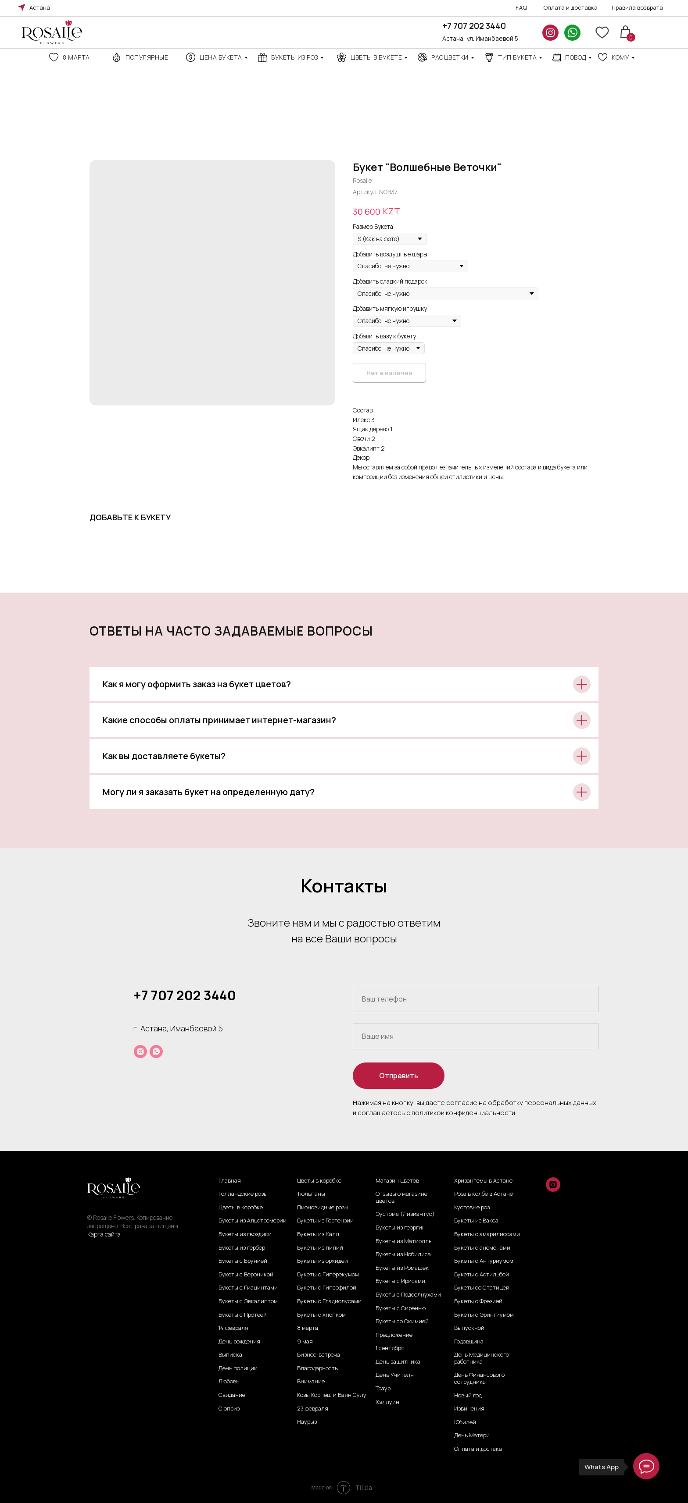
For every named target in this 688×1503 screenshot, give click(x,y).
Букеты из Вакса (476, 1220)
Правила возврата (637, 7)
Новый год (468, 1395)
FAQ (521, 7)
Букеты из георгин (401, 1227)
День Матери (472, 1435)
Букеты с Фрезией (478, 1301)
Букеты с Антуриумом (483, 1261)
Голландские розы (243, 1193)
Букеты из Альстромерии (253, 1220)
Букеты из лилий (320, 1247)
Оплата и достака (478, 1449)
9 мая (305, 1341)
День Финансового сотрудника (479, 1378)
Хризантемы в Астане (483, 1180)
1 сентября (390, 1348)
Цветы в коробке (241, 1207)
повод (575, 57)
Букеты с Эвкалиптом (248, 1301)
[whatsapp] (156, 1051)
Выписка (230, 1354)
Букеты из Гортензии (325, 1220)
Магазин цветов (397, 1180)
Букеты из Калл (318, 1234)
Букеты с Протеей (243, 1314)
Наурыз (307, 1421)
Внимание (311, 1381)
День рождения (239, 1341)
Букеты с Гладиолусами (329, 1301)
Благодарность (317, 1368)
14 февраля (233, 1328)
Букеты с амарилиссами (487, 1234)
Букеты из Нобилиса (403, 1254)
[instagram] (140, 1051)
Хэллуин (387, 1402)
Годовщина (469, 1341)
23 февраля (312, 1408)
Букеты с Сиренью (401, 1308)
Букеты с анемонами (482, 1247)
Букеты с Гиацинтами (248, 1287)
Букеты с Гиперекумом (328, 1274)
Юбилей (465, 1422)
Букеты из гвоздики (245, 1234)
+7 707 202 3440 (474, 26)
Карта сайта (104, 1234)
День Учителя (395, 1375)
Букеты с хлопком (321, 1314)
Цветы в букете (376, 57)
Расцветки (450, 57)
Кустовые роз (472, 1207)
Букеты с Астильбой (481, 1274)
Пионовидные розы (322, 1207)
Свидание (232, 1395)
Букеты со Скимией (402, 1321)
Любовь (229, 1381)
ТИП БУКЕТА (517, 57)
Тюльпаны (311, 1193)
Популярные (146, 57)
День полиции (238, 1368)
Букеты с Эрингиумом (484, 1314)
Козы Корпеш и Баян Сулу (331, 1395)
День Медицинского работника (481, 1358)
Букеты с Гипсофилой (326, 1287)
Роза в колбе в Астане (483, 1193)
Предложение (394, 1335)
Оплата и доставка (570, 7)
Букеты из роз (294, 57)
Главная (230, 1180)
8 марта (76, 57)
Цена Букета (221, 57)
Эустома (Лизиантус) (405, 1214)
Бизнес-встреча (318, 1354)
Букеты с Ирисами (400, 1281)
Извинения (469, 1408)
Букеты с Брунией (243, 1261)
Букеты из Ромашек (402, 1268)
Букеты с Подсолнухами (408, 1294)
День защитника (398, 1361)
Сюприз (229, 1408)
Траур (383, 1388)
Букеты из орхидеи (322, 1261)
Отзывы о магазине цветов (401, 1197)
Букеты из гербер (242, 1247)
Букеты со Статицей (481, 1287)
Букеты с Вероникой (246, 1274)
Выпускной (469, 1328)
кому (620, 57)
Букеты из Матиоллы (404, 1241)
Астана (39, 7)
